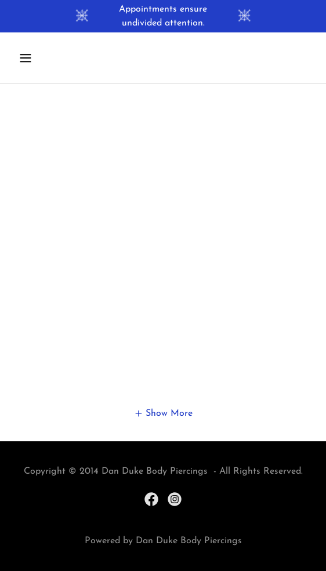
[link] (151, 499)
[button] (48, 57)
